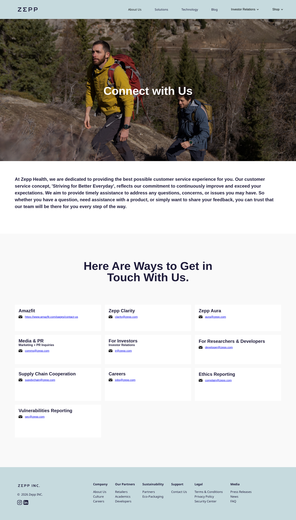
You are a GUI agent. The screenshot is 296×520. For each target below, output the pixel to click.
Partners (148, 492)
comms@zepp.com (37, 350)
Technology (189, 9)
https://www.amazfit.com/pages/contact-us (51, 316)
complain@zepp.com (218, 380)
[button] (245, 9)
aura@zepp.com (215, 316)
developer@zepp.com (219, 347)
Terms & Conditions (209, 492)
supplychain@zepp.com (40, 379)
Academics (122, 496)
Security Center (206, 501)
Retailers (121, 492)
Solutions (161, 9)
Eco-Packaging (152, 496)
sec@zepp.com (35, 416)
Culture (98, 496)
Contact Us (179, 492)
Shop (275, 9)
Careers (98, 501)
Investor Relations (243, 9)
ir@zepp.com (123, 350)
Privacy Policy (204, 496)
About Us (134, 9)
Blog (214, 9)
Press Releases (241, 492)
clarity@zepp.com (126, 316)
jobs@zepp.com (125, 379)
